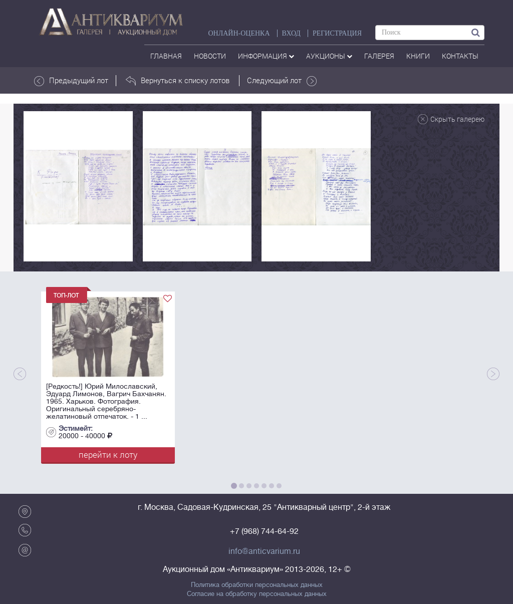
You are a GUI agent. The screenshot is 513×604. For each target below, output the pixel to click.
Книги (418, 56)
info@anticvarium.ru (264, 551)
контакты (460, 56)
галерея (379, 56)
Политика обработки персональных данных (257, 584)
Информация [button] (266, 56)
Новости (210, 56)
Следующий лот (282, 80)
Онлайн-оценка (239, 33)
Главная (166, 56)
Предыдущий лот (71, 80)
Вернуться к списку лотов (177, 80)
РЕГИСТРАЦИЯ (337, 33)
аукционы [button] (329, 56)
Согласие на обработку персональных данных (257, 593)
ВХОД (291, 33)
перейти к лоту (108, 454)
